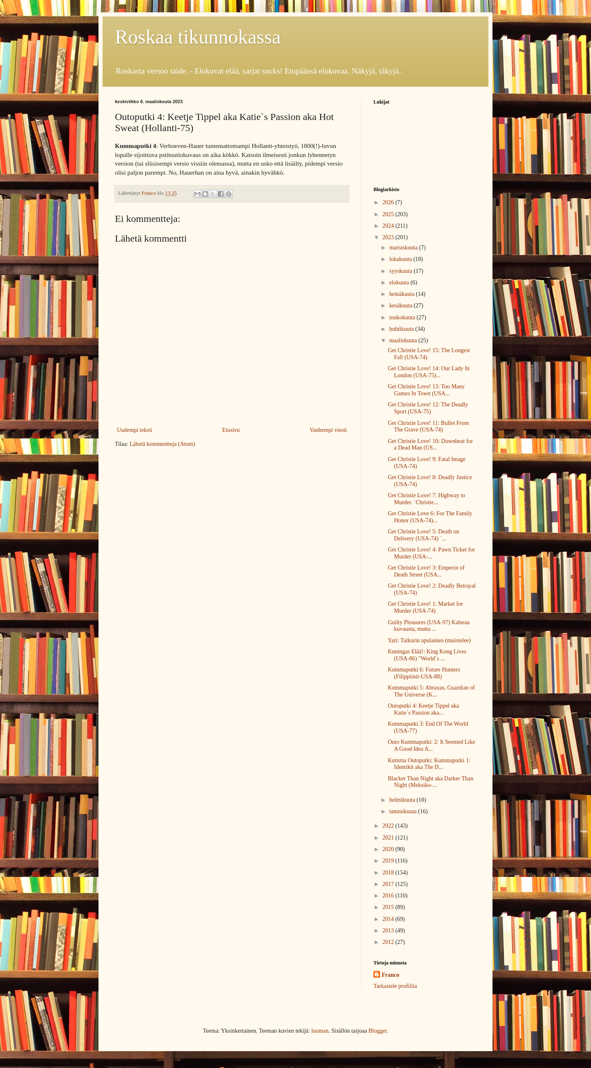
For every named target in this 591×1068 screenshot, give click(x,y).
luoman (319, 1031)
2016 (389, 896)
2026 (389, 202)
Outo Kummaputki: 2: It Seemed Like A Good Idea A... (431, 745)
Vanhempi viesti (328, 430)
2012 (389, 942)
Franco (390, 975)
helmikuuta (403, 800)
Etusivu (231, 430)
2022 (389, 826)
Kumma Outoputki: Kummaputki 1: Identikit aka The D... (429, 763)
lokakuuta (401, 259)
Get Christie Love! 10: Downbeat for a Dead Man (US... (430, 444)
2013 (389, 930)
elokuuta (399, 282)
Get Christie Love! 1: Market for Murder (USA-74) (425, 607)
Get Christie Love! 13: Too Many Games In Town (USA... (426, 390)
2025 (389, 214)
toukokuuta (403, 317)
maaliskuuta (403, 340)
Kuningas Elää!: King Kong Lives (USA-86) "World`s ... (427, 655)
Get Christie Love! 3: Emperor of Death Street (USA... (426, 571)
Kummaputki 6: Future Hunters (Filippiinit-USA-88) (424, 673)
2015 (389, 907)
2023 (389, 237)
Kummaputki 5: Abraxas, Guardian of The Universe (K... (431, 691)
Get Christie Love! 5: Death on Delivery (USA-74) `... (423, 535)
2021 (389, 838)
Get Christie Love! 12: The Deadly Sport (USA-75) (428, 408)
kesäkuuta (401, 305)
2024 (389, 226)
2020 (389, 849)
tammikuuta (403, 811)
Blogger (378, 1031)
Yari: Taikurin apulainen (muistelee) (429, 640)
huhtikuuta (402, 329)
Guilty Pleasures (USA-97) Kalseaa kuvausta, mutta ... (429, 625)
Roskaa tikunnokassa (198, 37)
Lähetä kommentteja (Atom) (162, 444)
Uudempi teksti (134, 430)
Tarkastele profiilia (395, 986)
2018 (389, 873)
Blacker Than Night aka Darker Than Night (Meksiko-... (430, 782)
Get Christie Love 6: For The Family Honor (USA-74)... (430, 517)
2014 (389, 919)
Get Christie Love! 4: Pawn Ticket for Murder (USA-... (431, 553)
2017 (389, 884)
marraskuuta (404, 248)
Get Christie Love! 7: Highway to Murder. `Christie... (426, 498)
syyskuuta (401, 271)
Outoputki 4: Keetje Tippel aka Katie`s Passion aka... (423, 709)
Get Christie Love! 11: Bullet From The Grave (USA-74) (428, 426)
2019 (389, 861)
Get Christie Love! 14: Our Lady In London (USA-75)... (429, 371)
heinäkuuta (402, 294)
